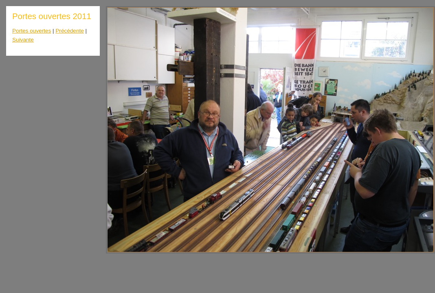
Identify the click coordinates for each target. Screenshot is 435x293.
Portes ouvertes (31, 31)
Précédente (69, 31)
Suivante (23, 40)
